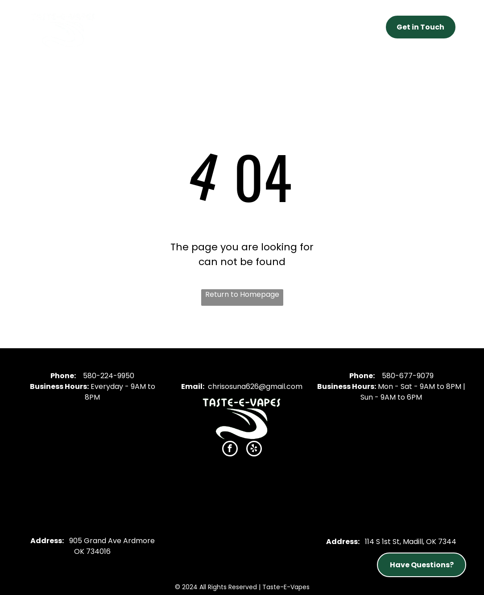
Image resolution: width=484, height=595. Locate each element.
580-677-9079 (408, 376)
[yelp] (254, 450)
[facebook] (230, 450)
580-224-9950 (108, 376)
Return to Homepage (242, 294)
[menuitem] (152, 24)
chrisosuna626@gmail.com (255, 386)
